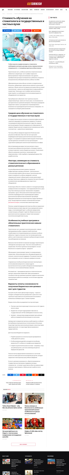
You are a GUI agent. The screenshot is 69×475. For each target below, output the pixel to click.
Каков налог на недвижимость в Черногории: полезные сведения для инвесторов (61, 464)
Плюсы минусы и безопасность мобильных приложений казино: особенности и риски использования (34, 411)
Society (57, 9)
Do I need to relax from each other (39, 473)
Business (43, 9)
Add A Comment (23, 445)
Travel (31, 9)
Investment (10, 9)
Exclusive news (25, 9)
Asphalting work (60, 472)
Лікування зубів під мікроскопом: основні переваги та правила (34, 384)
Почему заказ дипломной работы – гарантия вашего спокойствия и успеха (38, 464)
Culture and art (50, 9)
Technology (36, 9)
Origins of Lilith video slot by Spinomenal (33, 433)
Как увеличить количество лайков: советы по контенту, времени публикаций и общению (57, 23)
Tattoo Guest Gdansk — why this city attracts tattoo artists (12, 408)
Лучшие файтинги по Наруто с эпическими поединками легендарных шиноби (11, 435)
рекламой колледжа (14, 202)
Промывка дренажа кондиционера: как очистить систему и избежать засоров (57, 50)
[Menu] (3, 9)
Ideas (61, 9)
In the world (17, 9)
